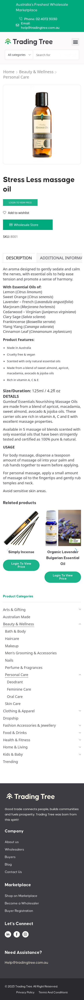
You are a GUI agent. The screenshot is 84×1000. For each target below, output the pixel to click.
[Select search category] (19, 55)
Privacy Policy (25, 992)
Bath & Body (15, 631)
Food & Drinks (15, 732)
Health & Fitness (16, 740)
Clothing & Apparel (19, 711)
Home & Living (15, 747)
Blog (8, 864)
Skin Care (13, 703)
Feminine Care (19, 689)
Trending (10, 761)
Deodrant (15, 682)
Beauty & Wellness (36, 71)
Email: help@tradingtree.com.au (40, 26)
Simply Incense (21, 552)
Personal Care (16, 77)
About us (12, 842)
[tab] (19, 257)
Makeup (11, 645)
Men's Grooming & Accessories (31, 653)
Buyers (10, 857)
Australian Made (16, 616)
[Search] (67, 55)
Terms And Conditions (53, 992)
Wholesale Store (26, 225)
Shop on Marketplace (21, 896)
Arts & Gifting (14, 609)
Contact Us (13, 872)
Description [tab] (19, 258)
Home (8, 71)
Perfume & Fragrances (23, 667)
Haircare (12, 638)
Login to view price (20, 202)
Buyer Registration (19, 911)
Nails (9, 660)
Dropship (10, 718)
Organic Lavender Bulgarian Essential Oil (62, 558)
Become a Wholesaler (22, 903)
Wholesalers (14, 849)
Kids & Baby (13, 754)
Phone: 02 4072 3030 (40, 19)
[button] (75, 42)
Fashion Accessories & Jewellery (29, 725)
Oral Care (15, 696)
